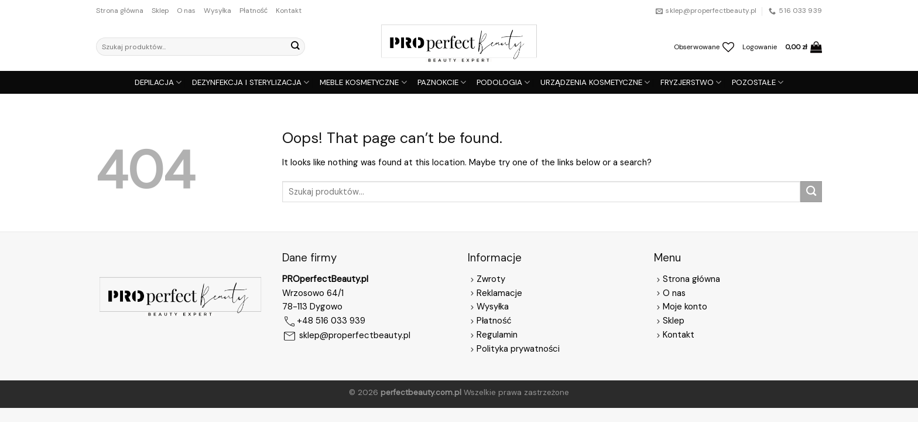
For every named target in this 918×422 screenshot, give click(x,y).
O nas (186, 10)
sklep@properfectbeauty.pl (354, 336)
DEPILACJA (158, 82)
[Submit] (295, 47)
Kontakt (289, 10)
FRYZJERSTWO (690, 82)
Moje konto (685, 306)
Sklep (160, 10)
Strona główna (119, 10)
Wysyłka (218, 10)
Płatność (253, 10)
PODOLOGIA (503, 82)
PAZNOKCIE (441, 82)
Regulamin (497, 335)
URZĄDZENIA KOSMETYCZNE (595, 82)
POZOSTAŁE (757, 82)
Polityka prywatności (518, 349)
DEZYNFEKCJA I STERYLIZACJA (250, 82)
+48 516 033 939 (331, 321)
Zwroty (486, 279)
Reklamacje (495, 293)
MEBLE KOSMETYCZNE (363, 82)
